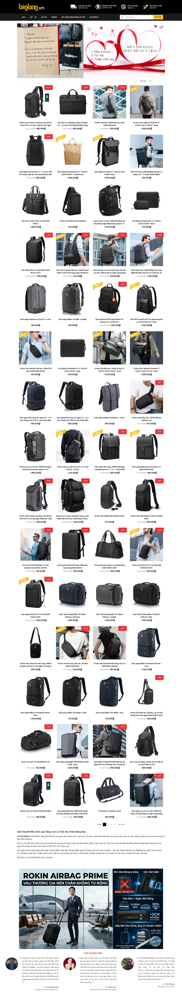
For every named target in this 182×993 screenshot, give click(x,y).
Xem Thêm (121, 824)
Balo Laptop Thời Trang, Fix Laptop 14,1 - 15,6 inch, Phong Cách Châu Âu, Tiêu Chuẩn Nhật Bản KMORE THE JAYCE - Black (72, 420)
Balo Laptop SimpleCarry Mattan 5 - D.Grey (109, 417)
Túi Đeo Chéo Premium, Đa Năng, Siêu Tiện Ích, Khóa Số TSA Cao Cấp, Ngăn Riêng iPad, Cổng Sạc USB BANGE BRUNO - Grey (35, 518)
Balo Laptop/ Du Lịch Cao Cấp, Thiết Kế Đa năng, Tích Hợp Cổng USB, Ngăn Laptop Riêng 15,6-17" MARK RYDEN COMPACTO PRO (146, 813)
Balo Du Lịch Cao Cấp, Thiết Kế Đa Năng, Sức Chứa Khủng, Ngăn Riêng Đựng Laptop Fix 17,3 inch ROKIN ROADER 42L (109, 223)
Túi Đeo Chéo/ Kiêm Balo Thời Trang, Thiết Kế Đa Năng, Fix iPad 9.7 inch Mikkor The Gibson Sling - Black (35, 666)
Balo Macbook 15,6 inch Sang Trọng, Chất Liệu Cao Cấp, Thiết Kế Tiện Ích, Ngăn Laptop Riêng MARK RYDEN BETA (109, 272)
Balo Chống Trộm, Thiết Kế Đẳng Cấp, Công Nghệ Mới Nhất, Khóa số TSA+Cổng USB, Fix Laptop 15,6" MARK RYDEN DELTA (146, 272)
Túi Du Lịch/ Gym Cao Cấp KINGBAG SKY (35, 762)
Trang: (99, 824)
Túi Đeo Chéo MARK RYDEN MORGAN (72, 221)
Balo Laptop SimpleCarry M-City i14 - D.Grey (35, 319)
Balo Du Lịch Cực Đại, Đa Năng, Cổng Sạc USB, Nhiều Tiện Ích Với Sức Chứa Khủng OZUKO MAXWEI (72, 518)
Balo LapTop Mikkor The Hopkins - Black (72, 713)
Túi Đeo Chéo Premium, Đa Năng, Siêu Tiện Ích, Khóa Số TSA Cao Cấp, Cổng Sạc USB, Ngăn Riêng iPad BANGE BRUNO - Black (35, 125)
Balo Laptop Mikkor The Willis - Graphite (72, 319)
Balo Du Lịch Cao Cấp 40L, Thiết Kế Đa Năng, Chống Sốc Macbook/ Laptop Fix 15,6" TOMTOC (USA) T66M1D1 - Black (35, 469)
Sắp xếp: (142, 81)
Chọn (150, 81)
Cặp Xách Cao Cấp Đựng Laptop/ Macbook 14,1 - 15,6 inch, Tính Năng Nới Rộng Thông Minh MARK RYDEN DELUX (72, 125)
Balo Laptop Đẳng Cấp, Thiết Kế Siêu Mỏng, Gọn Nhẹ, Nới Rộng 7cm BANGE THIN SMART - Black (72, 813)
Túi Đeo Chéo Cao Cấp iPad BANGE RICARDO (35, 811)
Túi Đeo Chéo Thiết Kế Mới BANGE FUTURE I (109, 516)
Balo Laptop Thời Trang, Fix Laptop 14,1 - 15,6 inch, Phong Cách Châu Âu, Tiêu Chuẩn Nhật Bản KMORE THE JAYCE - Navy (35, 420)
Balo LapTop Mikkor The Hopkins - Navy (109, 713)
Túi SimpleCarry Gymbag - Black (109, 811)
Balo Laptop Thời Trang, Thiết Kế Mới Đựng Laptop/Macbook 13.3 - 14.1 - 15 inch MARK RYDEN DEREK (109, 469)
